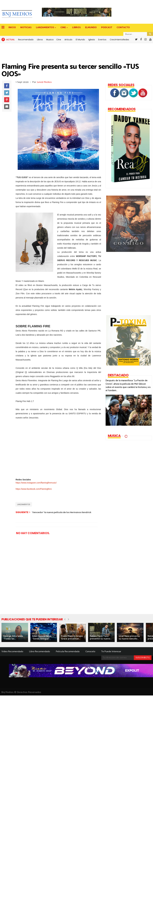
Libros (40, 39)
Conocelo (90, 652)
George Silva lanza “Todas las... (13, 637)
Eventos (102, 39)
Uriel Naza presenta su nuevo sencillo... (129, 637)
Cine (58, 39)
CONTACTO (123, 27)
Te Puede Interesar (111, 652)
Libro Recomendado (39, 652)
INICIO (12, 27)
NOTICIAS (25, 27)
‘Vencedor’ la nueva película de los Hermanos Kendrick (61, 512)
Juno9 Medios (44, 82)
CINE (63, 27)
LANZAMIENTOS (45, 27)
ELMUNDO (91, 27)
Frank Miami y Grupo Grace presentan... (72, 637)
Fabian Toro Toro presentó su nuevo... (101, 637)
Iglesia (91, 39)
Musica (49, 39)
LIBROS (76, 27)
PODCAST (106, 27)
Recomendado (26, 39)
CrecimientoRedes (119, 39)
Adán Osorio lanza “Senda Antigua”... (41, 637)
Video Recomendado (12, 652)
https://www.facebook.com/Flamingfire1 (34, 489)
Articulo (68, 39)
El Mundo (80, 39)
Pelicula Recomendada (67, 652)
